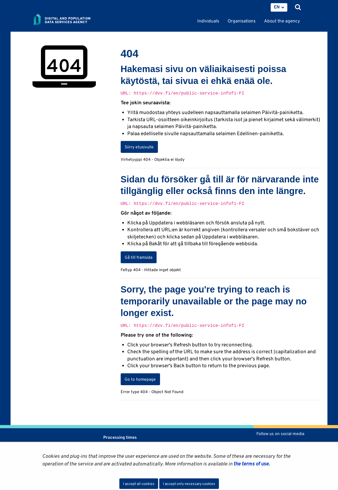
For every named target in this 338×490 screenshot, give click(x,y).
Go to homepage (140, 379)
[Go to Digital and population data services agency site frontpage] (74, 19)
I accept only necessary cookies (189, 483)
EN (277, 7)
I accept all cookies (138, 483)
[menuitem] (279, 7)
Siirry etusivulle (139, 146)
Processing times (120, 437)
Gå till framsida (138, 257)
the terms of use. (251, 463)
